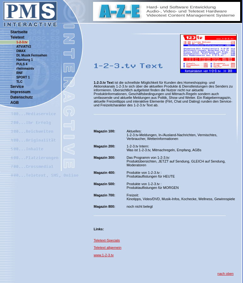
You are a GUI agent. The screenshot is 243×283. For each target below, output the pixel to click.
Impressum (20, 92)
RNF (19, 73)
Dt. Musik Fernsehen (31, 55)
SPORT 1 (23, 77)
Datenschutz (21, 97)
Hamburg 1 (24, 59)
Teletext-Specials (107, 240)
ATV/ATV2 (23, 46)
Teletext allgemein (107, 247)
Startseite (19, 32)
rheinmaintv (25, 68)
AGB (14, 102)
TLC (19, 81)
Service (17, 86)
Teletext (17, 37)
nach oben (226, 273)
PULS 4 (21, 64)
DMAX (20, 51)
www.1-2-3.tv (104, 255)
